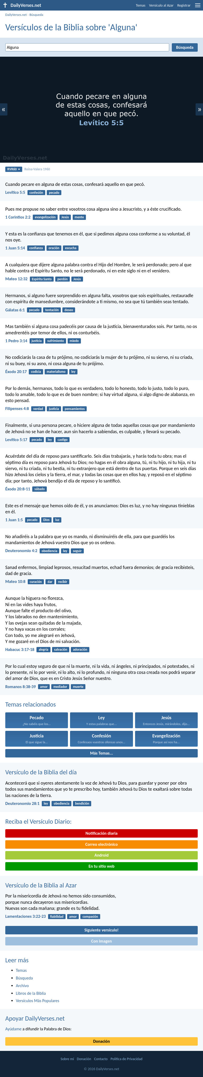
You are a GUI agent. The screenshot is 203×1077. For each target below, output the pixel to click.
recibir (62, 582)
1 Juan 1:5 (14, 519)
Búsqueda (36, 15)
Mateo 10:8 (15, 581)
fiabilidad (56, 917)
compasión (90, 917)
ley (73, 372)
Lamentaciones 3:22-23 (25, 916)
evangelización (45, 217)
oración (54, 248)
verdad (38, 409)
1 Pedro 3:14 (16, 340)
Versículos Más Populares (37, 1000)
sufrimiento (55, 341)
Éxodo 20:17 (16, 371)
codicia (36, 372)
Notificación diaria (101, 833)
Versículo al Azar (161, 5)
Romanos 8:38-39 (20, 686)
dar (50, 582)
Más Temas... (101, 753)
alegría (43, 649)
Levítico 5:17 (16, 439)
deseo (68, 310)
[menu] (197, 7)
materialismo (56, 372)
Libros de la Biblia (31, 993)
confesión (36, 193)
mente (79, 217)
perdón (62, 279)
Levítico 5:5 (15, 192)
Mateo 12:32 (16, 278)
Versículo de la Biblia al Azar (41, 885)
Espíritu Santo (42, 279)
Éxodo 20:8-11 (17, 488)
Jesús (65, 217)
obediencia (49, 551)
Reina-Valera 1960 (37, 169)
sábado (39, 489)
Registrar (184, 5)
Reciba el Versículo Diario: (38, 821)
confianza (36, 248)
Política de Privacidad (126, 1059)
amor (44, 687)
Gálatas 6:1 (15, 309)
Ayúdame (13, 1028)
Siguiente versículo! (101, 930)
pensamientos (75, 409)
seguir (77, 551)
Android (101, 855)
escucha (70, 248)
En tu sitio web (101, 866)
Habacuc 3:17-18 (19, 649)
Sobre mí (67, 1059)
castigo (62, 440)
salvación (60, 649)
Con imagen (101, 941)
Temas (140, 5)
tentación (52, 310)
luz (57, 520)
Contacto (101, 1059)
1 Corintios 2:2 (17, 217)
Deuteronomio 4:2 (21, 550)
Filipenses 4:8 (17, 408)
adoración (80, 649)
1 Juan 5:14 (15, 247)
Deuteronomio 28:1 (22, 803)
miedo (74, 341)
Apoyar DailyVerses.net (35, 1018)
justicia (36, 341)
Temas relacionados (30, 704)
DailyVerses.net (16, 15)
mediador (60, 687)
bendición (82, 803)
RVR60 (13, 169)
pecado (54, 193)
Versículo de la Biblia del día (41, 772)
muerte (78, 687)
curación (36, 582)
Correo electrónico (101, 844)
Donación (101, 1041)
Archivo (22, 985)
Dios (46, 520)
